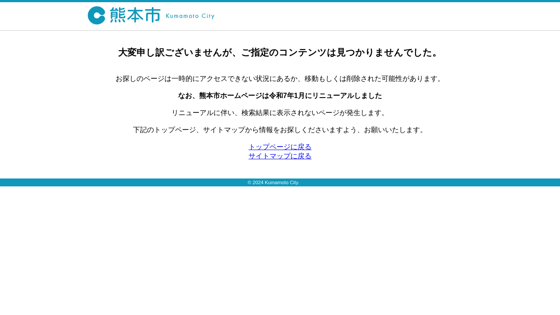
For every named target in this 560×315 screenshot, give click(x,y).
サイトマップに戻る (280, 156)
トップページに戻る (280, 146)
